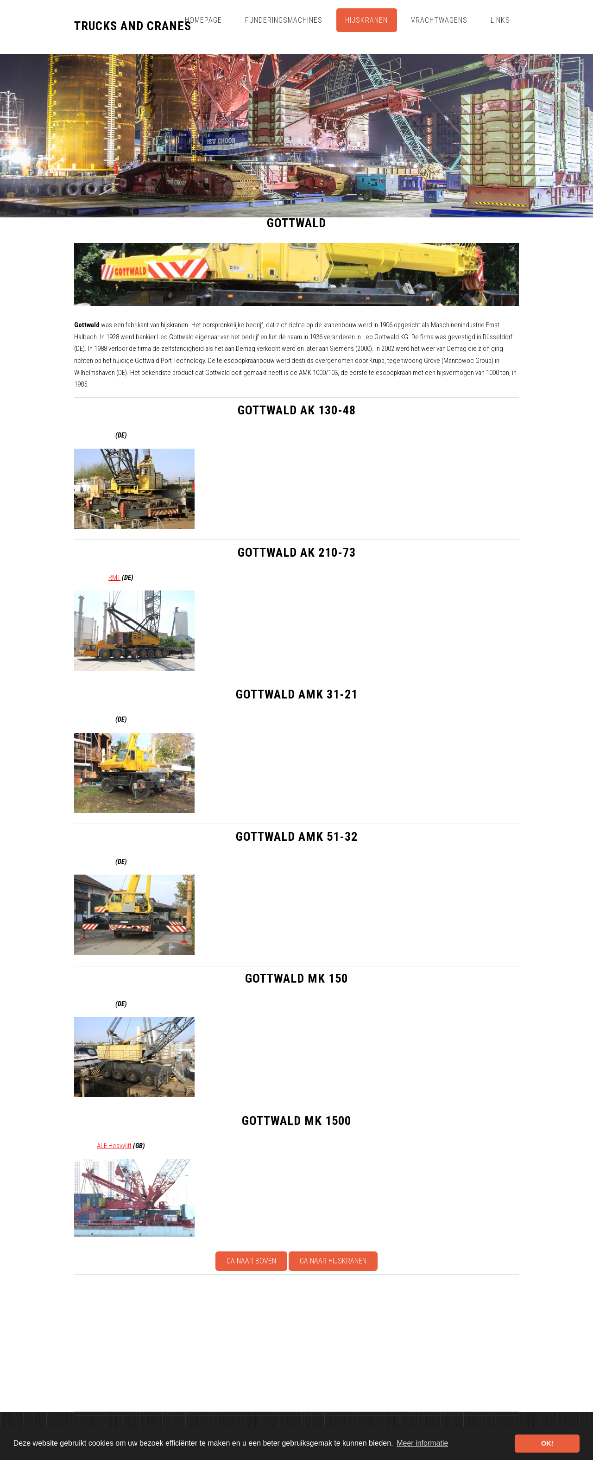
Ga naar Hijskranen (333, 1261)
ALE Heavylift (114, 1146)
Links (500, 20)
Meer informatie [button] (422, 1443)
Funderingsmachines (283, 20)
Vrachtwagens (439, 20)
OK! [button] (547, 1443)
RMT (114, 577)
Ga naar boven (251, 1261)
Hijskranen (366, 20)
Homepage (203, 20)
